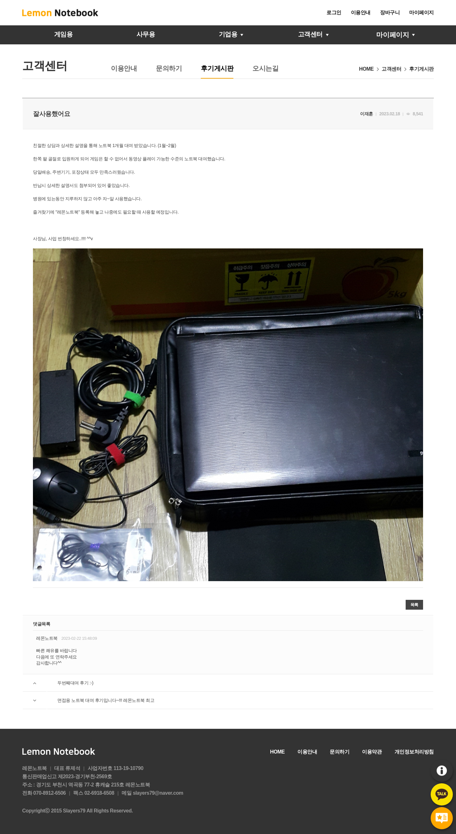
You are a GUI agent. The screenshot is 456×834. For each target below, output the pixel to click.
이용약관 (372, 751)
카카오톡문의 (442, 794)
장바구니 (390, 12)
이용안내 (360, 12)
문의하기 (169, 68)
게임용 (63, 34)
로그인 (333, 12)
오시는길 (265, 68)
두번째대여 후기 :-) (75, 682)
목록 (414, 604)
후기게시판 (442, 818)
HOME (277, 751)
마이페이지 (421, 12)
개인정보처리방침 (414, 751)
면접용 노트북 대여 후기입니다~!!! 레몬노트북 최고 (105, 700)
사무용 (145, 34)
